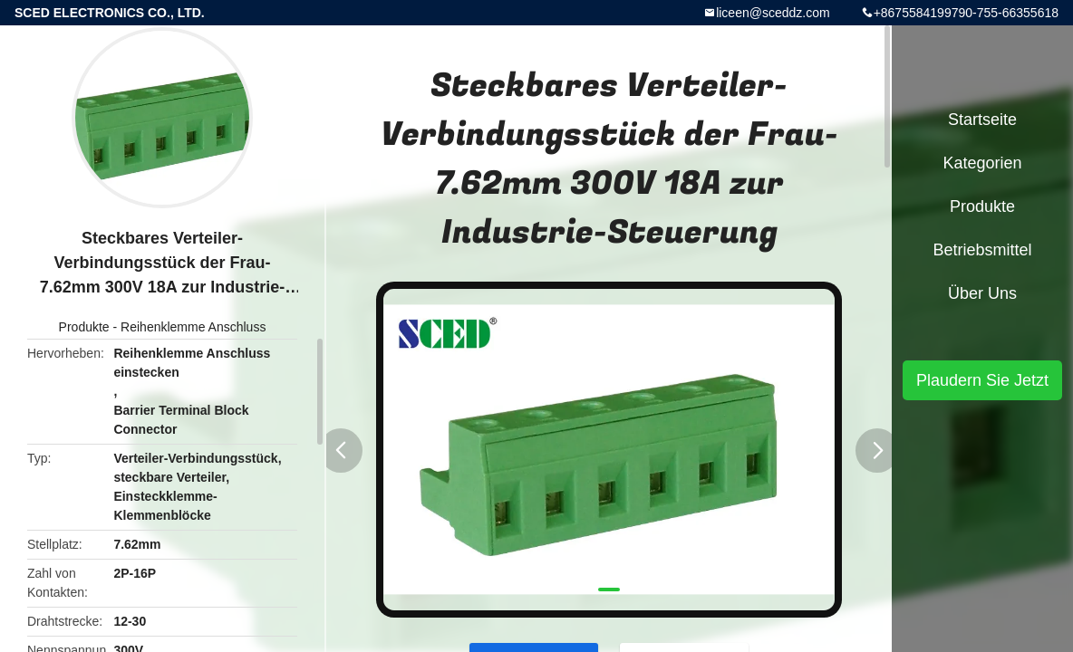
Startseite (982, 119)
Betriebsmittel (982, 250)
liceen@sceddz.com (773, 12)
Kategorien (981, 163)
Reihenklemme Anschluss (193, 327)
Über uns (982, 293)
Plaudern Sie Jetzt (982, 380)
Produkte (84, 327)
